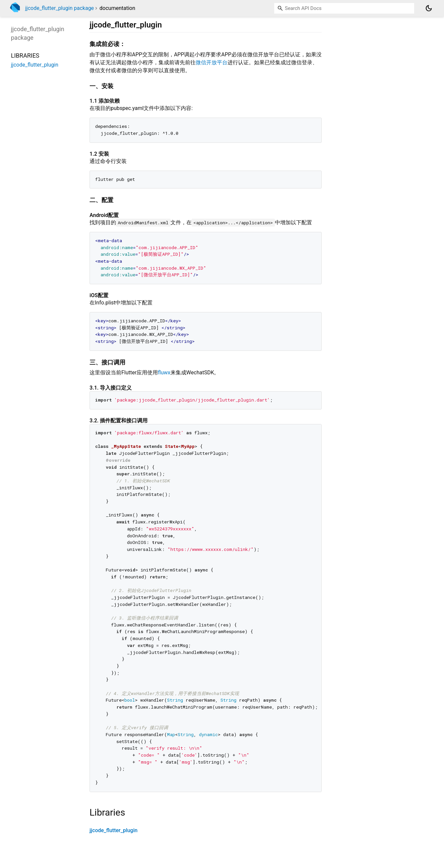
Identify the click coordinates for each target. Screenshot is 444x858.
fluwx (164, 372)
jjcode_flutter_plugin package (59, 8)
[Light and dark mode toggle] (428, 8)
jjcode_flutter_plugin (114, 830)
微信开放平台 (211, 62)
